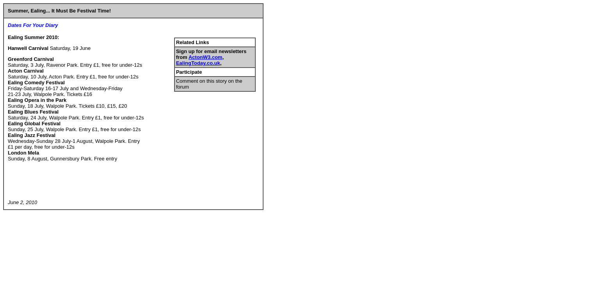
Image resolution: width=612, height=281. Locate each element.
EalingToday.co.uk (198, 63)
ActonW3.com (205, 57)
